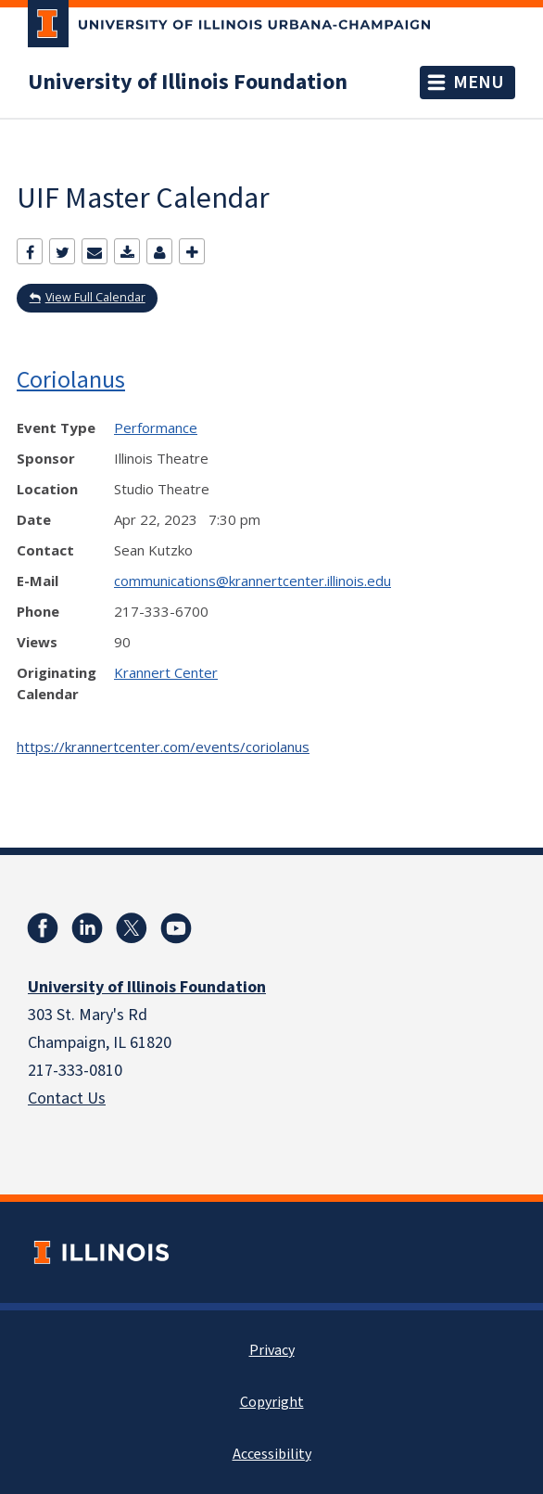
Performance (155, 427)
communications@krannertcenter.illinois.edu (252, 580)
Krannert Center (166, 672)
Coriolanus (71, 379)
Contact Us (67, 1098)
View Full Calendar (95, 297)
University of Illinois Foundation (187, 82)
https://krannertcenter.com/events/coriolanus (163, 746)
